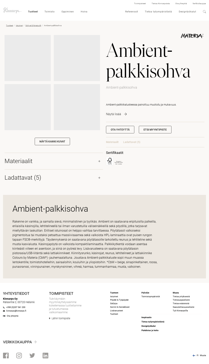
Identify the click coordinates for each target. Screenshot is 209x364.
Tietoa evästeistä (181, 303)
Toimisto (50, 11)
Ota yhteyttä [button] (120, 129)
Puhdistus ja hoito (149, 330)
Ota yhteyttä (181, 3)
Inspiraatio (146, 317)
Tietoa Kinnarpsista (161, 3)
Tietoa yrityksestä (181, 296)
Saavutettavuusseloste (183, 307)
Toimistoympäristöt (150, 296)
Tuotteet (33, 11)
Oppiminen (67, 11)
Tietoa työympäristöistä (152, 322)
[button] (155, 129)
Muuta (203, 355)
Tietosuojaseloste (181, 300)
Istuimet (19, 25)
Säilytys (114, 303)
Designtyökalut (187, 11)
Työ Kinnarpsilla (180, 310)
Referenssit (131, 11)
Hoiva (84, 11)
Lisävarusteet (116, 310)
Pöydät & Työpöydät (119, 300)
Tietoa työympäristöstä (158, 11)
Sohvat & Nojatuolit (33, 25)
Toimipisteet (140, 3)
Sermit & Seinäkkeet (120, 307)
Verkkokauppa (199, 3)
